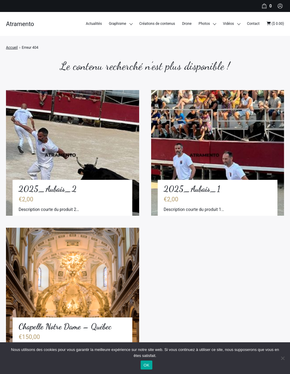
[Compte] (280, 6)
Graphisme (117, 24)
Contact (253, 24)
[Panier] (266, 6)
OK (146, 365)
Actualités (94, 24)
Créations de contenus (157, 24)
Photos (204, 24)
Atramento (20, 24)
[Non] (283, 358)
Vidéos (228, 24)
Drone (187, 24)
